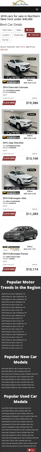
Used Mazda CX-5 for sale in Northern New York (17, 419)
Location (6, 35)
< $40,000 (33, 35)
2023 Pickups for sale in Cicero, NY (13, 321)
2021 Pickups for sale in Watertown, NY (14, 340)
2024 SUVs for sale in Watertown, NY (13, 307)
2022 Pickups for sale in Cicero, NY (13, 332)
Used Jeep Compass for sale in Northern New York (18, 432)
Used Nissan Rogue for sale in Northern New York (17, 413)
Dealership (19, 35)
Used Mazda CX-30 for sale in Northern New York (17, 421)
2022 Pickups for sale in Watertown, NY (14, 334)
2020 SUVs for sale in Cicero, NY (12, 342)
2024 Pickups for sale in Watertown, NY (14, 313)
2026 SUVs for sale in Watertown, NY (13, 294)
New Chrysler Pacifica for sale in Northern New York (18, 387)
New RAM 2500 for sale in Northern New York (16, 371)
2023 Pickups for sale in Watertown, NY (14, 323)
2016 (29, 30)
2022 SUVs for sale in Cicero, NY (12, 329)
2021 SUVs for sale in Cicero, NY (12, 337)
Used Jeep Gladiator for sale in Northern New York (17, 435)
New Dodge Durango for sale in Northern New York (18, 385)
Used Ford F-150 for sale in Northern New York (16, 440)
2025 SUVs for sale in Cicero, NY (12, 305)
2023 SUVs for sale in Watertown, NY (13, 315)
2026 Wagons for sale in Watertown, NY (14, 299)
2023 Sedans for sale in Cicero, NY (13, 326)
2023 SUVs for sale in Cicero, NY (12, 318)
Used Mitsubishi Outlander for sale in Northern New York (19, 416)
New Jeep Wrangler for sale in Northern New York (17, 379)
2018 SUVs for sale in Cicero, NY (12, 348)
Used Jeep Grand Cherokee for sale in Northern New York (20, 430)
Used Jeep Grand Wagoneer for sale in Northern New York (20, 438)
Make (20, 30)
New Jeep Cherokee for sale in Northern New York (17, 377)
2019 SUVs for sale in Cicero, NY (12, 345)
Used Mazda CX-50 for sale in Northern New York (17, 424)
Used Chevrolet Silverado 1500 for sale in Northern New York (19, 443)
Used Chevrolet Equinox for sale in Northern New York (19, 446)
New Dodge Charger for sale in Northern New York (17, 382)
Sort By (6, 40)
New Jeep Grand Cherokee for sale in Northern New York (20, 374)
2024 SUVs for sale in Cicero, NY (12, 310)
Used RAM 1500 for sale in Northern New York (16, 408)
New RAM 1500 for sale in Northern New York (16, 368)
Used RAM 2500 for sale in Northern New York (16, 411)
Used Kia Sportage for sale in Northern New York (17, 427)
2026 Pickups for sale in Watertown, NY (14, 296)
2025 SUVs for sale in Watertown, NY (13, 302)
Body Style (8, 30)
